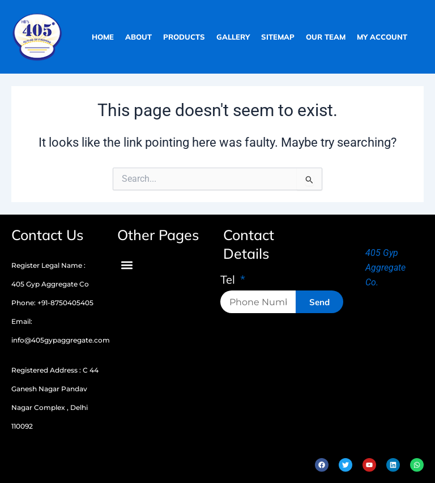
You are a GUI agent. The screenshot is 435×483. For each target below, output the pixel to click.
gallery (233, 36)
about (138, 36)
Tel (229, 281)
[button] (126, 265)
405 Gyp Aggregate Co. (385, 267)
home (103, 36)
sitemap (278, 36)
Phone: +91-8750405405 (52, 302)
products (184, 36)
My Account (382, 36)
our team (326, 36)
